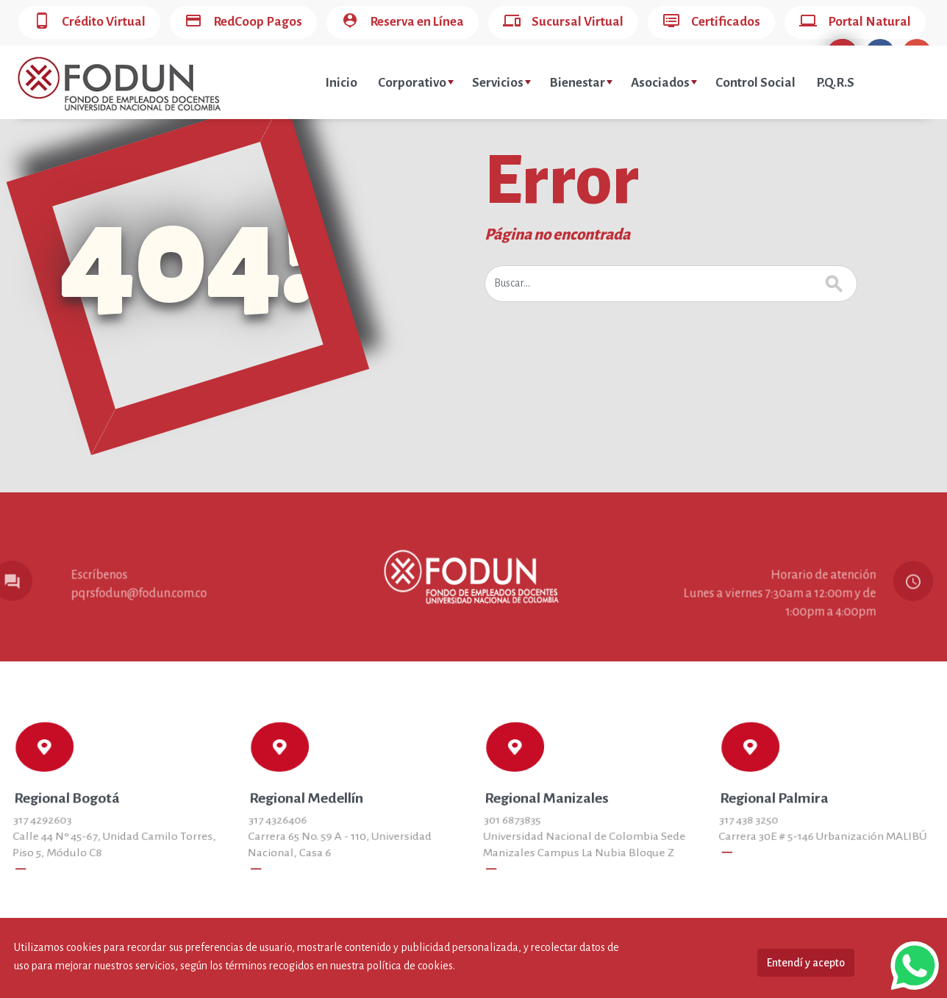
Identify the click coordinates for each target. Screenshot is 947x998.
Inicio (341, 83)
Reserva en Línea (402, 22)
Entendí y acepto (806, 963)
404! (188, 258)
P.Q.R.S (835, 83)
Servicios (501, 83)
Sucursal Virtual (563, 22)
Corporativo (416, 83)
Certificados (711, 22)
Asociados (664, 83)
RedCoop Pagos (243, 22)
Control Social (755, 83)
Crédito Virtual (89, 22)
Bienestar (580, 83)
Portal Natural (855, 22)
